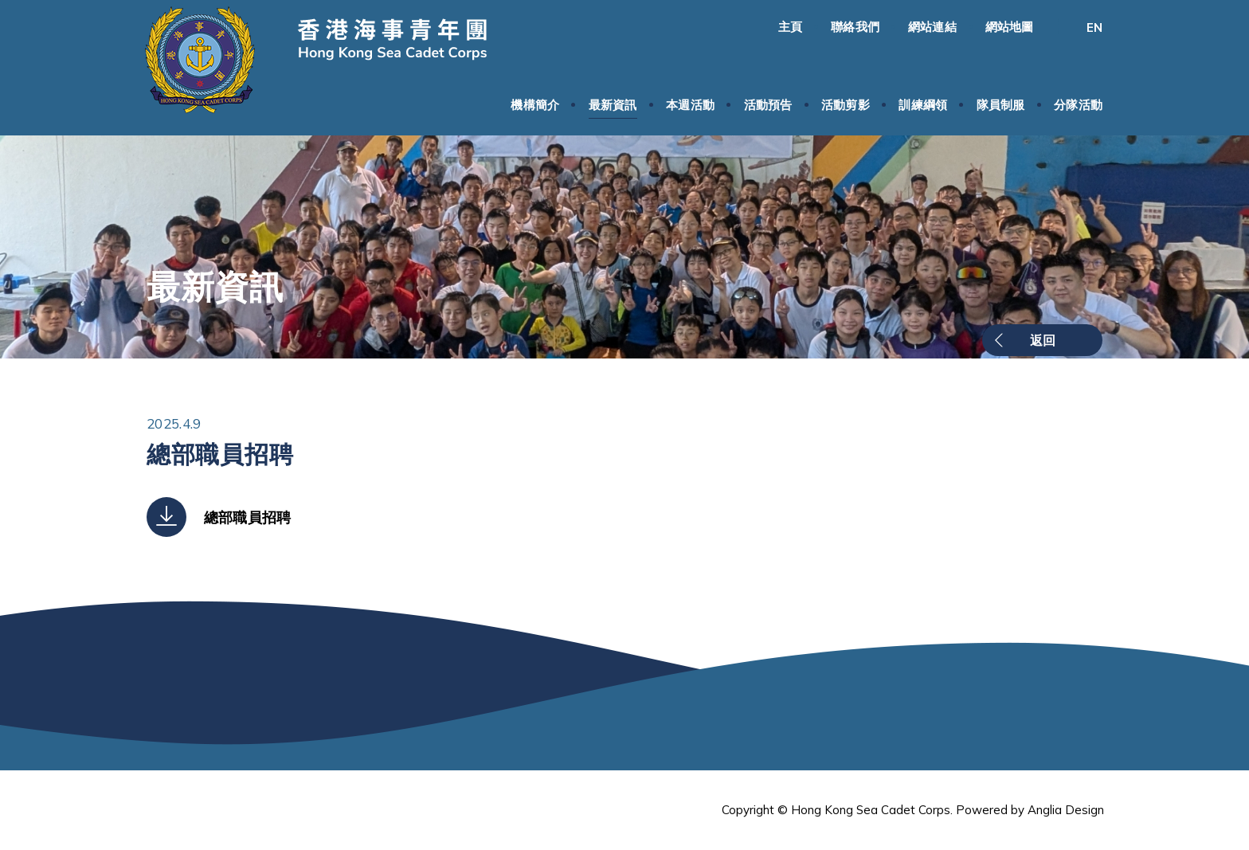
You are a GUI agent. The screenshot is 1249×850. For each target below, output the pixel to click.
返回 (1042, 340)
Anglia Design (1066, 809)
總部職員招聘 (247, 517)
